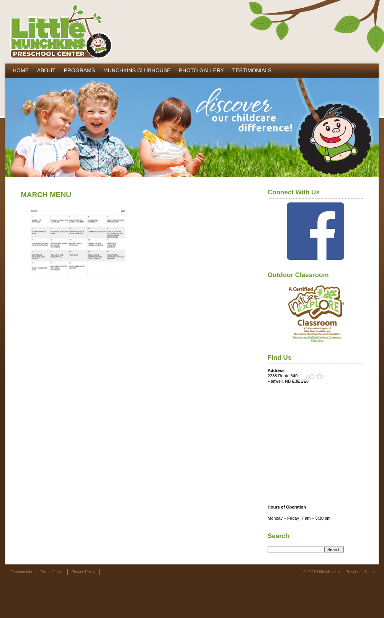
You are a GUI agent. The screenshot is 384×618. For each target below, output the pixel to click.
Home (21, 70)
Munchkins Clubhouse (137, 70)
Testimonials (252, 70)
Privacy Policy (83, 572)
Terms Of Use (52, 572)
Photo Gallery (201, 70)
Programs (79, 70)
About (46, 70)
